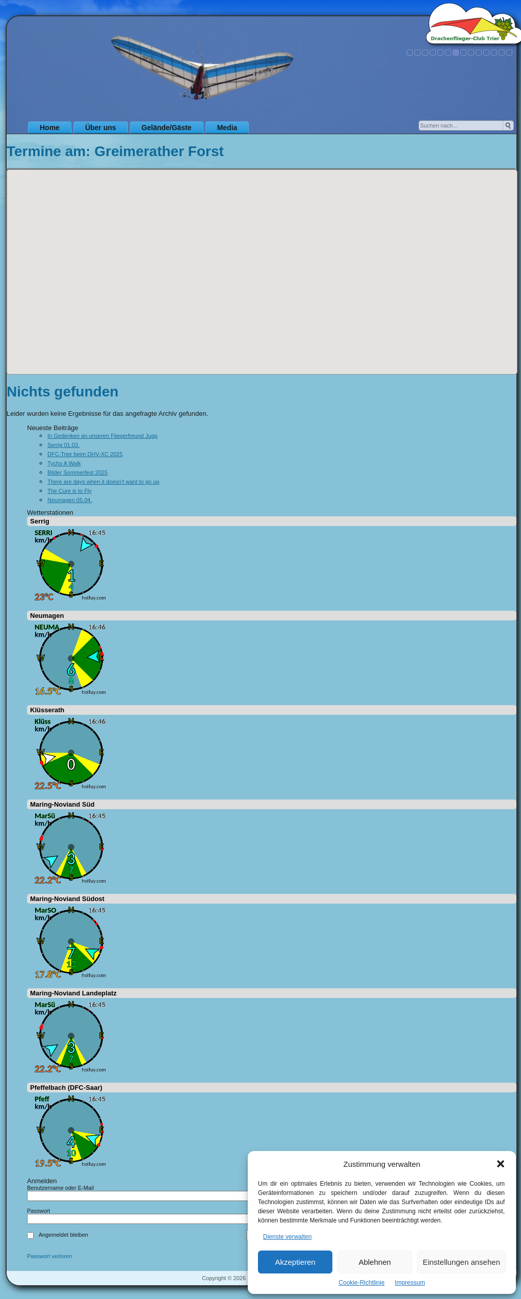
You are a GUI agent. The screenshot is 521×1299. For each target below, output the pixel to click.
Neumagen (47, 615)
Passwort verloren (49, 1256)
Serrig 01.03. (63, 445)
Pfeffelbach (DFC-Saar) (66, 1087)
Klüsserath (47, 710)
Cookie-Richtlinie (361, 1282)
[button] (501, 1164)
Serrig (39, 521)
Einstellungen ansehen (461, 1262)
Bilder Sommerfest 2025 (77, 472)
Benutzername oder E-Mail (60, 1188)
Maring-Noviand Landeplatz (73, 993)
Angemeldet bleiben (63, 1235)
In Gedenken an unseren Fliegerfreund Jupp (102, 436)
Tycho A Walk (64, 463)
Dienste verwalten (287, 1236)
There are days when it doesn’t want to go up (103, 482)
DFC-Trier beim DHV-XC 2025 (85, 454)
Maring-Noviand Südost (67, 899)
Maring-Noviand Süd (62, 804)
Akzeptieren (295, 1262)
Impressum (410, 1282)
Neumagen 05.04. (69, 500)
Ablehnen (374, 1262)
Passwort (38, 1211)
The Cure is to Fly (69, 491)
